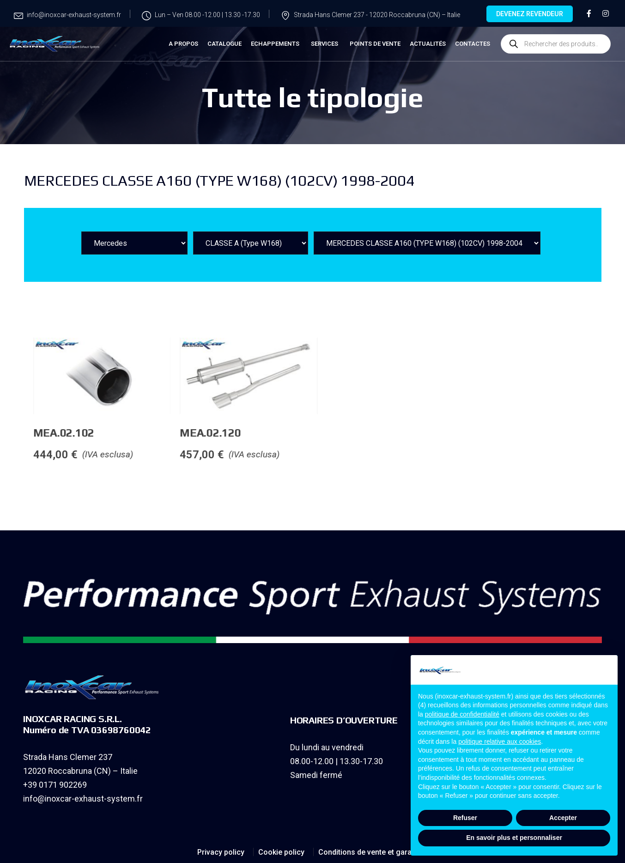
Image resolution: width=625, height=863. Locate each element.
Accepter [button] (563, 817)
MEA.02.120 (277, 432)
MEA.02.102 (131, 432)
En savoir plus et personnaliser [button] (514, 837)
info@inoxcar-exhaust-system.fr (83, 798)
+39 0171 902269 (55, 785)
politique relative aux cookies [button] (499, 741)
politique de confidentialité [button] (462, 714)
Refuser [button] (465, 817)
